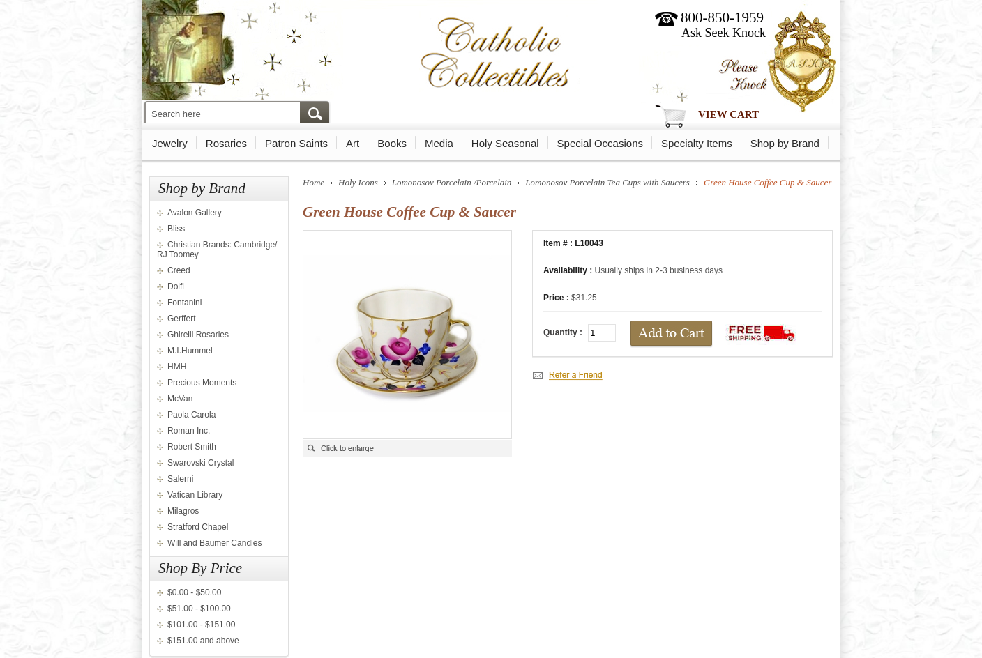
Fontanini (184, 302)
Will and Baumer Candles (214, 543)
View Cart (728, 114)
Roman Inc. (188, 431)
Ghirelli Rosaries (198, 334)
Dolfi (175, 286)
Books (392, 143)
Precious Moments (201, 383)
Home (313, 182)
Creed (178, 270)
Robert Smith (191, 447)
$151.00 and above (203, 640)
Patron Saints (296, 143)
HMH (176, 367)
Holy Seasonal (505, 143)
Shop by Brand (784, 143)
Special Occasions (600, 143)
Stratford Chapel (197, 527)
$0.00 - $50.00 (194, 592)
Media (439, 143)
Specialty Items (696, 143)
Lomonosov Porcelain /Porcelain (452, 182)
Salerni (180, 479)
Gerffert (181, 318)
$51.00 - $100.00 (199, 608)
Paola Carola (191, 415)
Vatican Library (194, 495)
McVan (179, 399)
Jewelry (170, 143)
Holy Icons (358, 182)
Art (352, 143)
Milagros (183, 511)
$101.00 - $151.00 (201, 624)
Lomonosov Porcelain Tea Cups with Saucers (607, 182)
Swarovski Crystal (200, 463)
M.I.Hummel (190, 350)
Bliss (176, 229)
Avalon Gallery (194, 212)
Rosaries (226, 143)
